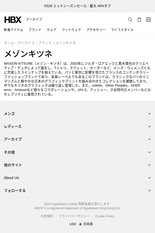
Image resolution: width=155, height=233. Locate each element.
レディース (13, 126)
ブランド (45, 43)
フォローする (15, 190)
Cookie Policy (104, 216)
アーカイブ (34, 19)
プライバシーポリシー (74, 216)
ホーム (9, 43)
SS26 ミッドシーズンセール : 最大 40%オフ (77, 6)
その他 (9, 152)
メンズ (9, 114)
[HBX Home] (13, 19)
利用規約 (47, 216)
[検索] (130, 19)
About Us (11, 178)
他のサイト (13, 165)
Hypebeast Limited (65, 204)
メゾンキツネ (65, 43)
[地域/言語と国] (77, 224)
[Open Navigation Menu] (148, 19)
